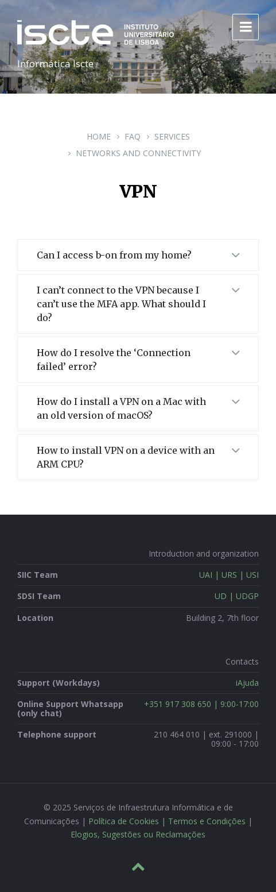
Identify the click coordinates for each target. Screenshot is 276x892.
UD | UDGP (237, 595)
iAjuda (247, 682)
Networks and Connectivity (138, 153)
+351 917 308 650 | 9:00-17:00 (201, 703)
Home (99, 136)
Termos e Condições (207, 821)
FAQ (133, 136)
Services (172, 136)
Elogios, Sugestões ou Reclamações (138, 834)
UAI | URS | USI (229, 574)
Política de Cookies (123, 821)
